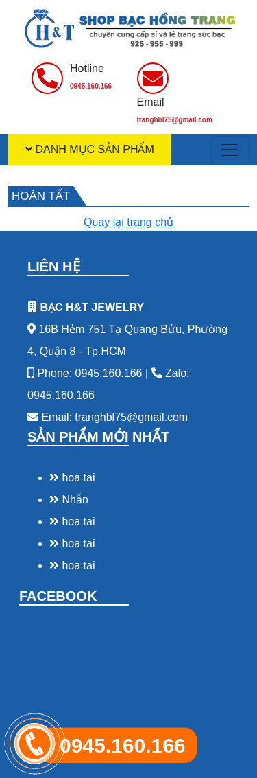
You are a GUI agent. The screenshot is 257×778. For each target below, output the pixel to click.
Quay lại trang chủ (128, 222)
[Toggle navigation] (229, 149)
